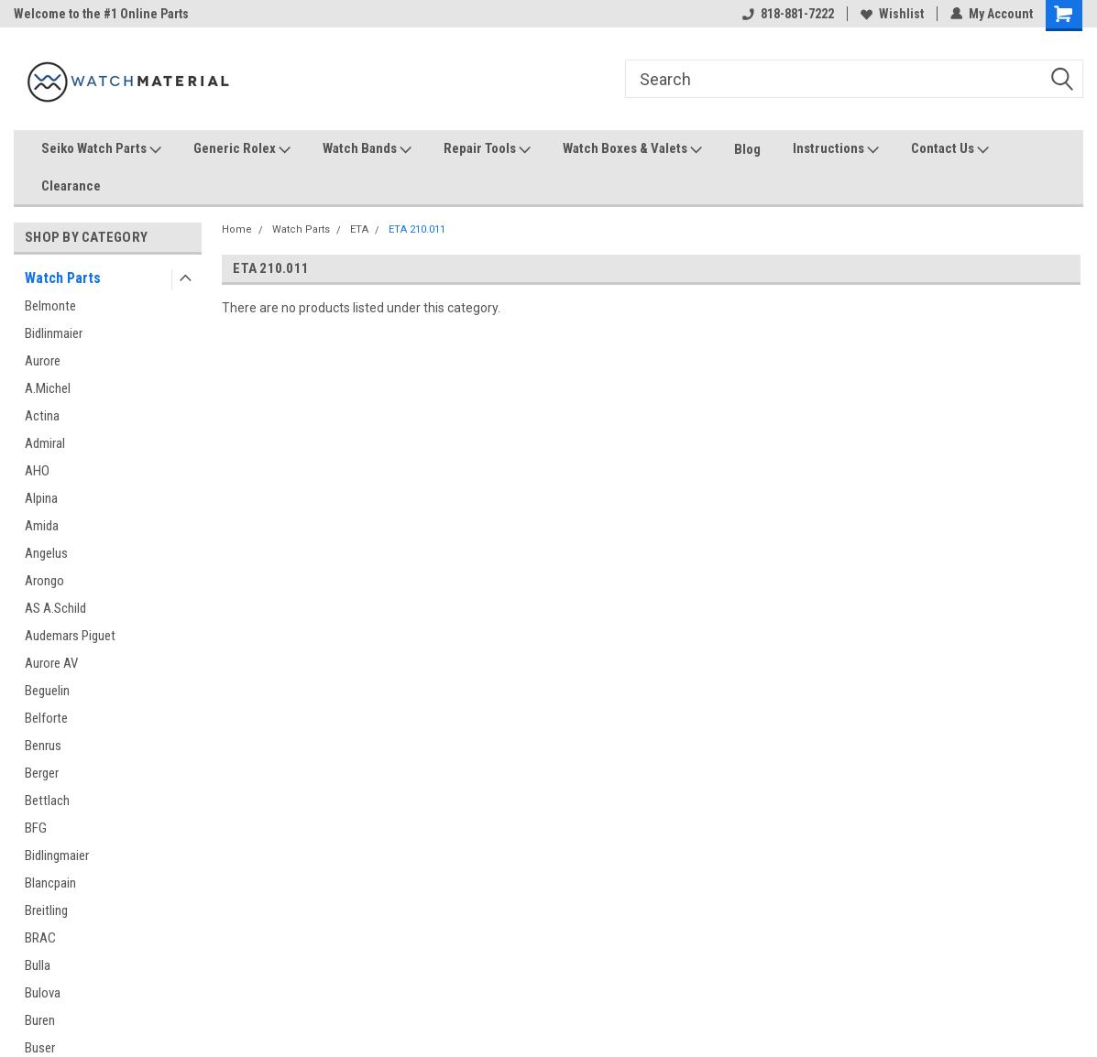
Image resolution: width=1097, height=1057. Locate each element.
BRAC (40, 938)
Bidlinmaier (53, 333)
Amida (42, 526)
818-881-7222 (788, 13)
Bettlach (47, 800)
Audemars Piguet (70, 635)
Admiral (45, 443)
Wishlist (892, 13)
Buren (40, 1020)
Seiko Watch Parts (101, 149)
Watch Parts (63, 278)
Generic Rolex (242, 149)
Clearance (71, 186)
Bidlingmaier (57, 855)
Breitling (46, 910)
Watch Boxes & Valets (632, 149)
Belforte (46, 718)
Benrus (43, 745)
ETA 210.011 (417, 229)
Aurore (42, 361)
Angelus (46, 553)
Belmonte (50, 306)
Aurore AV (51, 663)
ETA (359, 229)
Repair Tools (487, 149)
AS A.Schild (55, 608)
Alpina (41, 498)
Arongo (44, 580)
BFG (36, 828)
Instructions (836, 149)
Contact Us (950, 149)
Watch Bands (367, 149)
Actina (42, 416)
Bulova (42, 993)
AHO (37, 471)
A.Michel (48, 388)
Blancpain (50, 883)
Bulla (37, 965)
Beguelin (47, 690)
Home (237, 229)
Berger (42, 773)
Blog (747, 149)
